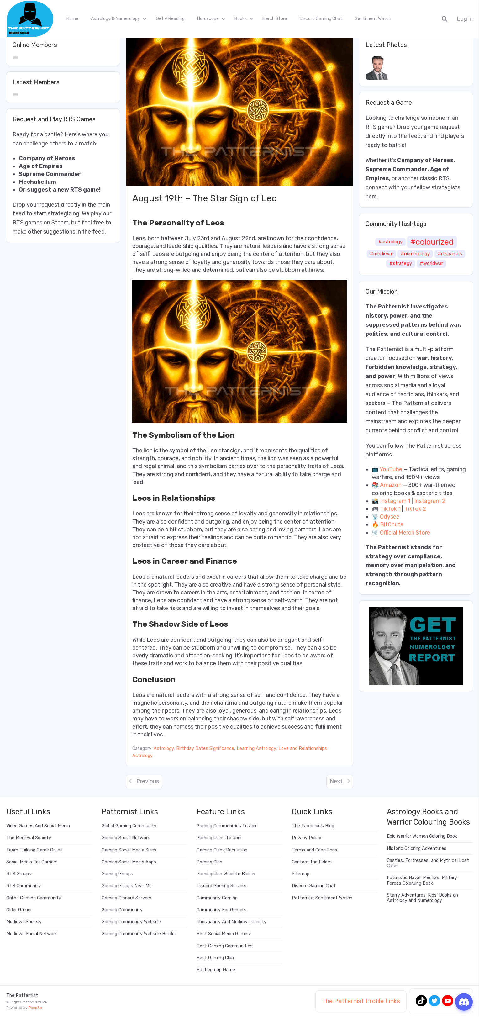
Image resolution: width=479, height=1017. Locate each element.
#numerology (415, 253)
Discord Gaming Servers (221, 885)
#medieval (381, 253)
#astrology (390, 242)
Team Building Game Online (34, 850)
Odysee (389, 516)
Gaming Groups (117, 874)
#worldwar (431, 263)
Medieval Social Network (31, 933)
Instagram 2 (429, 501)
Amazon (391, 485)
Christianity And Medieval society (231, 922)
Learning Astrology (256, 748)
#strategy (400, 263)
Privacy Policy (306, 837)
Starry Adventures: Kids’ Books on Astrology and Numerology (422, 898)
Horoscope (208, 18)
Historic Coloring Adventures (416, 848)
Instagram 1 (395, 501)
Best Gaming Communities (225, 946)
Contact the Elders (312, 862)
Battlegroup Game (216, 969)
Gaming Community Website (131, 922)
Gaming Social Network (126, 837)
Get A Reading (170, 18)
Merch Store (274, 18)
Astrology (164, 748)
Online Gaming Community (33, 898)
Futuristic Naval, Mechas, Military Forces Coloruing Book (422, 880)
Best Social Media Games (223, 933)
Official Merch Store (405, 532)
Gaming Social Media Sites (129, 850)
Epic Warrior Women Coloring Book (422, 836)
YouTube (391, 469)
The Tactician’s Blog (313, 826)
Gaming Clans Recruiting (222, 850)
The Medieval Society (28, 837)
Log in (465, 19)
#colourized (432, 241)
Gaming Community (122, 910)
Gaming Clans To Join (219, 837)
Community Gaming (217, 898)
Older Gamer (19, 910)
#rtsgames (450, 253)
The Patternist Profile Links (361, 1001)
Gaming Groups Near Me (127, 885)
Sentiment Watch (373, 18)
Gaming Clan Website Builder (226, 874)
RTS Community (23, 885)
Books (240, 18)
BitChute (391, 524)
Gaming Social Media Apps (129, 862)
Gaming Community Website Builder (139, 933)
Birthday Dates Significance (205, 748)
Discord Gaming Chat (321, 18)
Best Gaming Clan (215, 958)
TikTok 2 (415, 508)
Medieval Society (24, 922)
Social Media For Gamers (32, 862)
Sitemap (300, 874)
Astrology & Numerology (115, 18)
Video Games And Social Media (38, 826)
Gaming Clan (209, 862)
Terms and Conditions (314, 850)
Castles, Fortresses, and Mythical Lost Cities (428, 863)
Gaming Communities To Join (227, 826)
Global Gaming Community (129, 826)
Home (72, 18)
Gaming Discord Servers (126, 898)
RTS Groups (18, 874)
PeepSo (35, 1007)
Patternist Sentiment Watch (322, 898)
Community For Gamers (221, 910)
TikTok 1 (390, 508)
